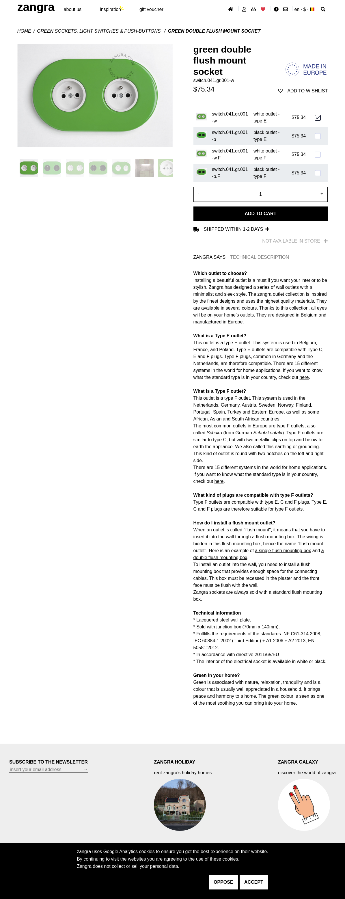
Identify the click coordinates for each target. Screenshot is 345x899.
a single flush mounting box (283, 550)
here (304, 377)
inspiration (110, 9)
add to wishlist (303, 90)
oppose (223, 882)
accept (253, 882)
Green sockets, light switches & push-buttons (99, 31)
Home (24, 31)
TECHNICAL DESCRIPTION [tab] (259, 257)
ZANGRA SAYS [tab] (209, 257)
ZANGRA (36, 7)
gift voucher (151, 9)
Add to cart (260, 213)
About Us (72, 9)
